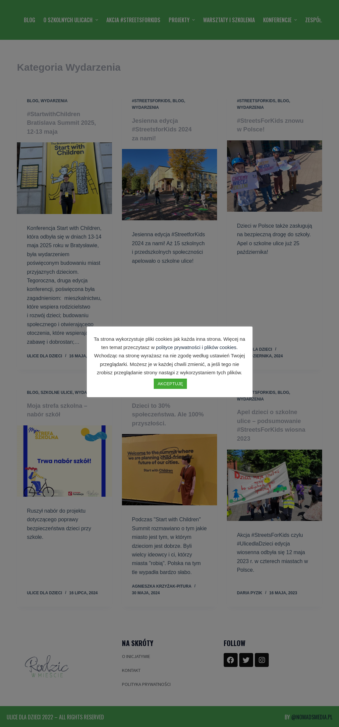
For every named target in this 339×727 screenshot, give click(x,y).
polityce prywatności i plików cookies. (197, 347)
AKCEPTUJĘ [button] (170, 383)
